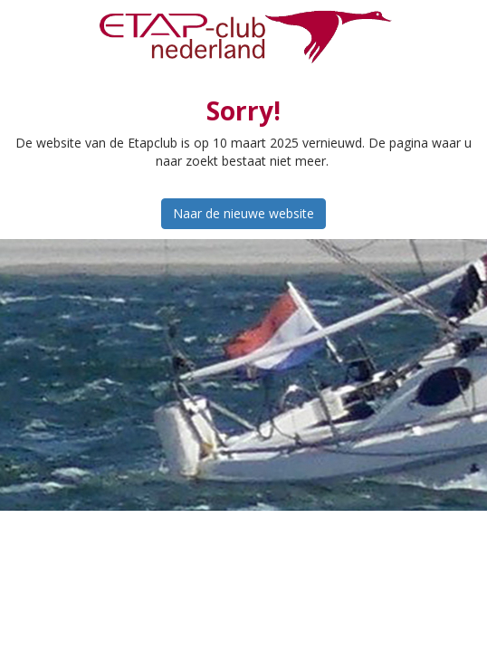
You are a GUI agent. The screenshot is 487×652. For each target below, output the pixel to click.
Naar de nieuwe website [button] (243, 213)
